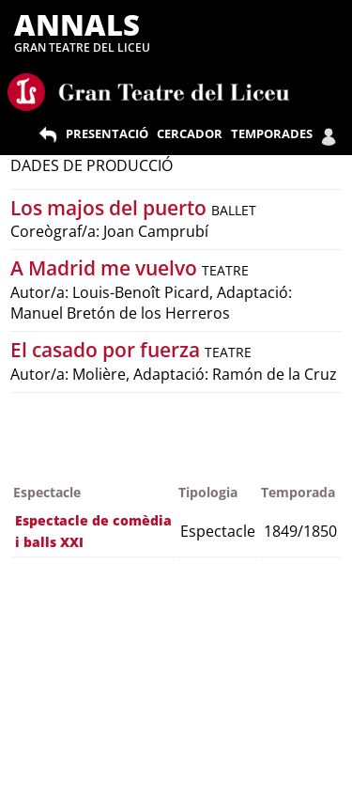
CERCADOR (189, 133)
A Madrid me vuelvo (106, 268)
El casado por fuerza (107, 350)
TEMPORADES (272, 133)
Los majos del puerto (110, 208)
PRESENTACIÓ (107, 133)
